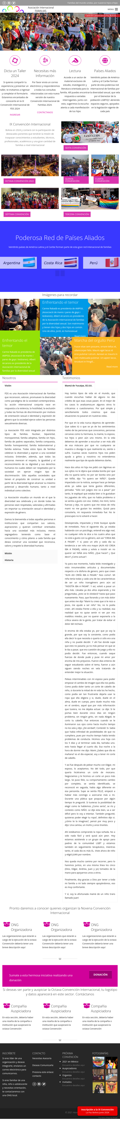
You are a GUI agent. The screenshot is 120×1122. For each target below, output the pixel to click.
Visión (8, 388)
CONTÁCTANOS (45, 115)
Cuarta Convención (102, 183)
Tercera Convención (77, 217)
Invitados (67, 1085)
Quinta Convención (72, 183)
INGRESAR (15, 117)
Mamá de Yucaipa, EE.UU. (78, 388)
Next (111, 36)
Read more (80, 339)
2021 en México (70, 1064)
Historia (9, 563)
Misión (8, 556)
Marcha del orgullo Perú (94, 343)
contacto (36, 1079)
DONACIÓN (100, 978)
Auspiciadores (69, 1071)
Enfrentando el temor (60, 305)
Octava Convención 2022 (19, 184)
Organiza (66, 1078)
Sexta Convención (75, 151)
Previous (8, 36)
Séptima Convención (17, 217)
